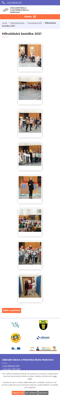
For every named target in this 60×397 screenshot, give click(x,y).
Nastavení (43, 393)
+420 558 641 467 (14, 2)
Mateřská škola (17, 23)
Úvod (4, 23)
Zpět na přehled (11, 310)
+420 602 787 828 (11, 369)
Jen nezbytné (31, 393)
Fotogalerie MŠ (35, 23)
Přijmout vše (18, 393)
